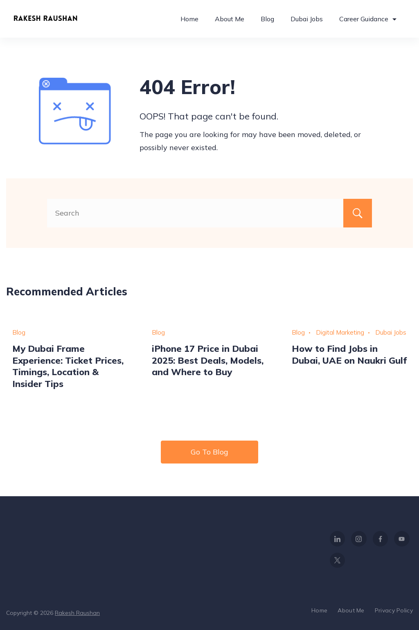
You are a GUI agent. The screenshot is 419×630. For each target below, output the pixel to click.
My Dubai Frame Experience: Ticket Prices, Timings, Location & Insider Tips (68, 366)
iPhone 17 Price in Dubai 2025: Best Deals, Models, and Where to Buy (208, 360)
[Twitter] (337, 560)
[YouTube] (402, 539)
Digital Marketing (340, 332)
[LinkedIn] (337, 539)
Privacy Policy (394, 610)
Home (189, 19)
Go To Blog (209, 452)
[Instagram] (359, 539)
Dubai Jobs (307, 19)
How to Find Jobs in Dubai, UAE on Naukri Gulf (349, 354)
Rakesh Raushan (77, 612)
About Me (229, 19)
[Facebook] (380, 539)
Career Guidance (367, 19)
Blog (267, 19)
